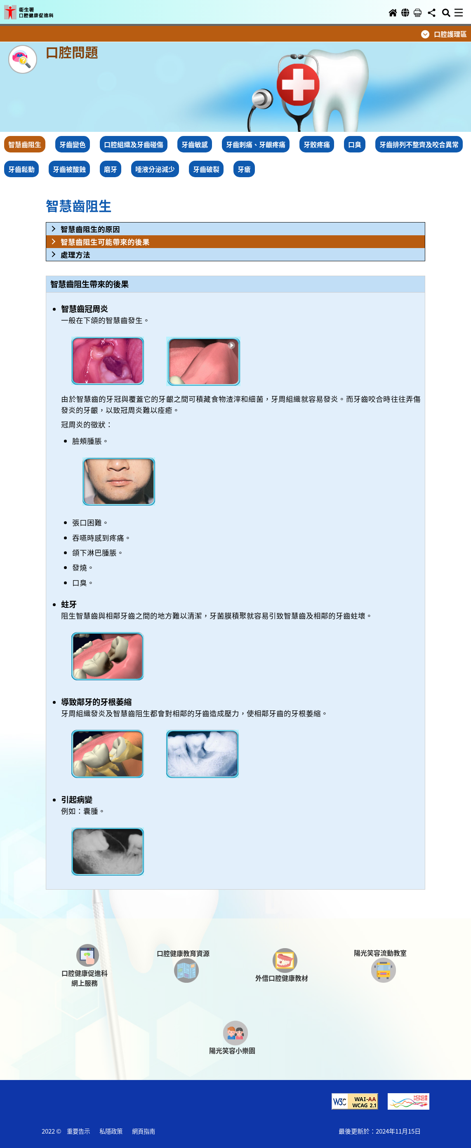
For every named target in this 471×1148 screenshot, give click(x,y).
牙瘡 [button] (244, 169)
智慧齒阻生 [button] (24, 144)
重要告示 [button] (78, 1131)
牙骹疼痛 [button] (317, 144)
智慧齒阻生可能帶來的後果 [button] (105, 242)
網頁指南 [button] (143, 1131)
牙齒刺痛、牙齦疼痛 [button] (255, 144)
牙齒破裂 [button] (206, 169)
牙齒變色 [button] (72, 144)
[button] (36, 9)
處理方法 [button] (75, 254)
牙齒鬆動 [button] (21, 169)
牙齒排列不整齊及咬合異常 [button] (419, 144)
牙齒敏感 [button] (194, 144)
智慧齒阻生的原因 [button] (90, 229)
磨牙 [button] (110, 169)
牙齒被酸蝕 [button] (69, 169)
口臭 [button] (354, 144)
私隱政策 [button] (110, 1131)
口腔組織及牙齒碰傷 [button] (133, 144)
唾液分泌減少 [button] (155, 169)
